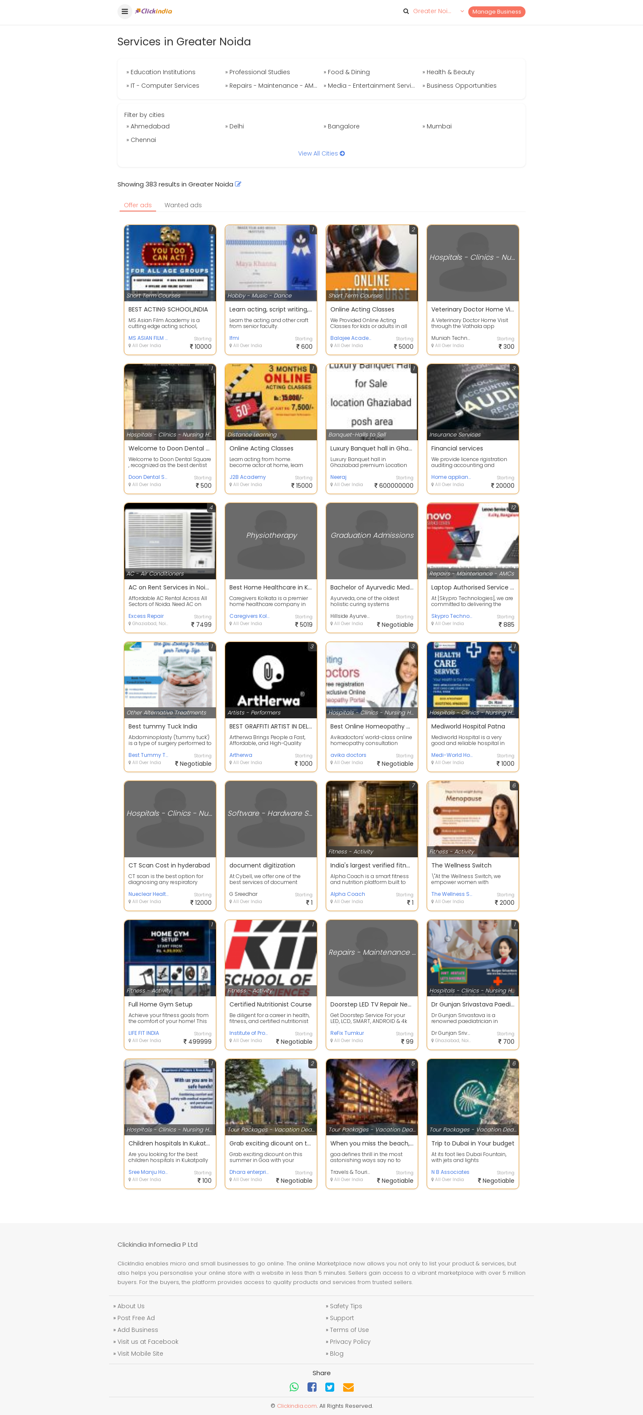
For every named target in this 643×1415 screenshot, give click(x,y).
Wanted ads (183, 205)
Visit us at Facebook (148, 1341)
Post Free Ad (136, 1318)
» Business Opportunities (459, 85)
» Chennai (141, 140)
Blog (337, 1353)
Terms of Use (349, 1330)
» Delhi (234, 126)
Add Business (137, 1330)
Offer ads (138, 205)
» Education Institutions (161, 72)
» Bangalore (342, 126)
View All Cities (321, 153)
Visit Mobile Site (140, 1353)
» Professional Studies (257, 72)
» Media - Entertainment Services (372, 85)
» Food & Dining (347, 72)
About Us (131, 1306)
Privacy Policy (350, 1341)
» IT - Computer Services (162, 85)
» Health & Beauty (448, 72)
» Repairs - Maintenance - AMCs (273, 85)
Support (342, 1318)
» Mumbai (437, 126)
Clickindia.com (297, 1406)
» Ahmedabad (148, 126)
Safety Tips (346, 1306)
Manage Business (496, 12)
